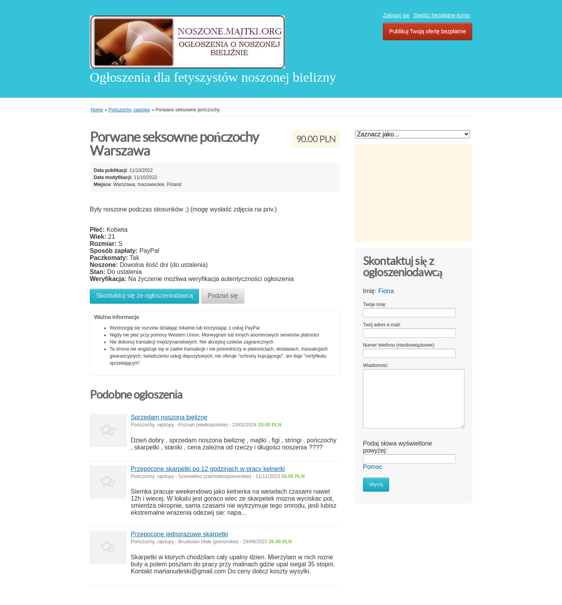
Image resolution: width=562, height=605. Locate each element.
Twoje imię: (374, 304)
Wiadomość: (376, 365)
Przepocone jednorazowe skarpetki (179, 534)
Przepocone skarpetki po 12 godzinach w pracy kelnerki (208, 468)
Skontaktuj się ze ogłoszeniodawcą (144, 295)
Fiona (386, 291)
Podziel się (223, 295)
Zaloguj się (396, 15)
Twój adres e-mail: (382, 325)
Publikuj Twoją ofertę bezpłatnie (427, 31)
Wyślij (376, 484)
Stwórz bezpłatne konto (441, 15)
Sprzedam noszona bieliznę (169, 417)
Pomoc (372, 467)
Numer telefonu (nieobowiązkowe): (399, 345)
